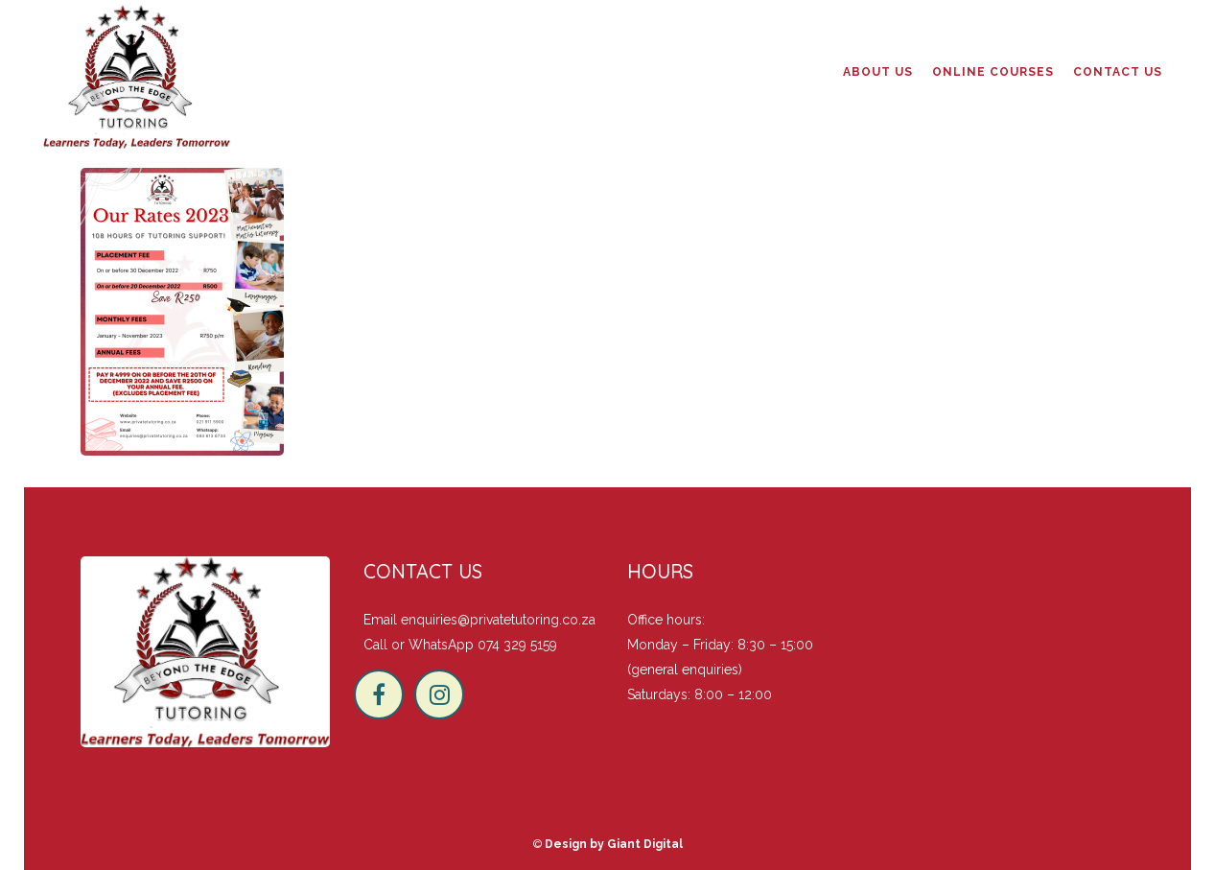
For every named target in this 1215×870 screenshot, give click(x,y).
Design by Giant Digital (614, 844)
